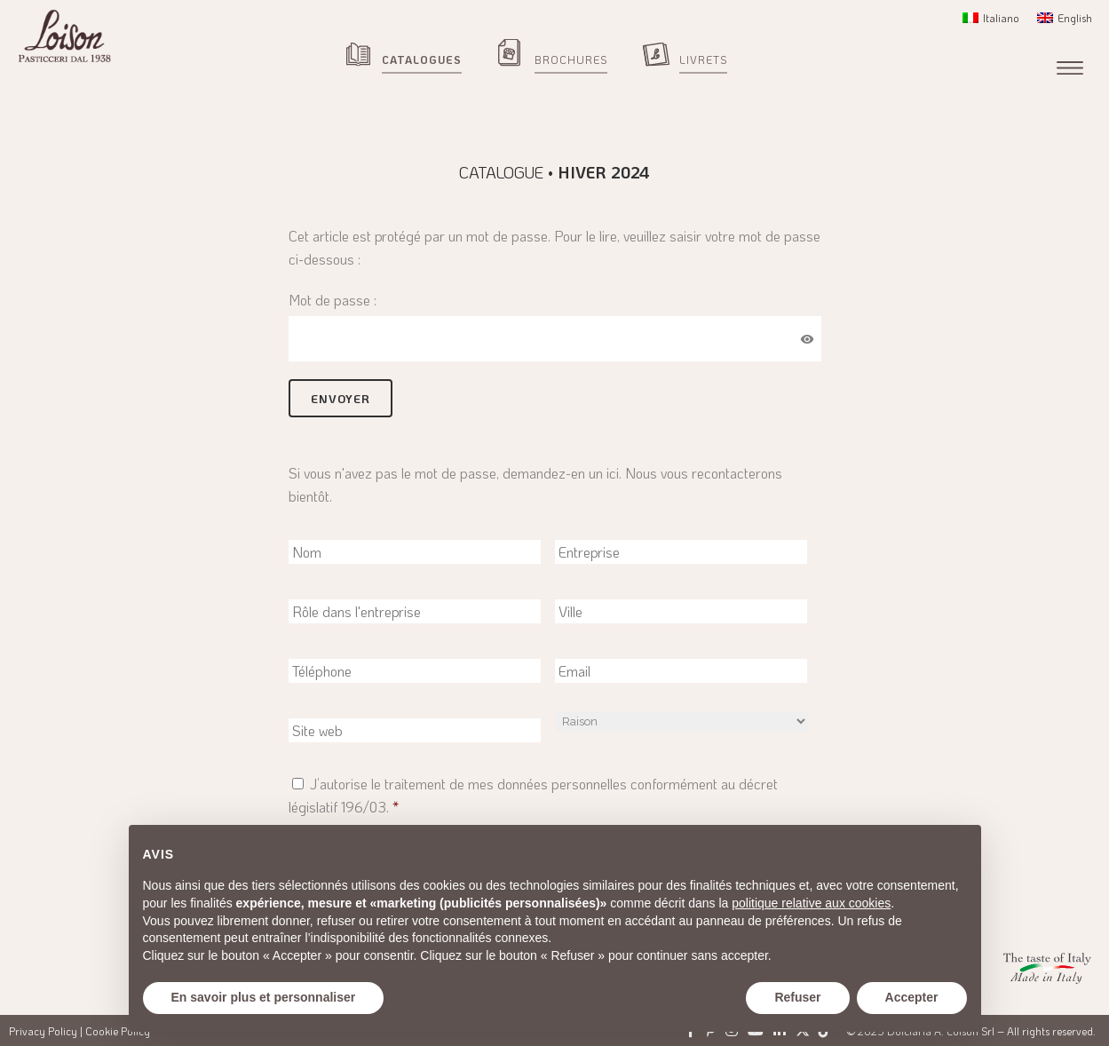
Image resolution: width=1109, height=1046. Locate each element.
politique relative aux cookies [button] (811, 903)
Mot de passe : (332, 299)
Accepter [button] (912, 997)
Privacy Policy (43, 1031)
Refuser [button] (797, 997)
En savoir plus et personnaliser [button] (263, 997)
